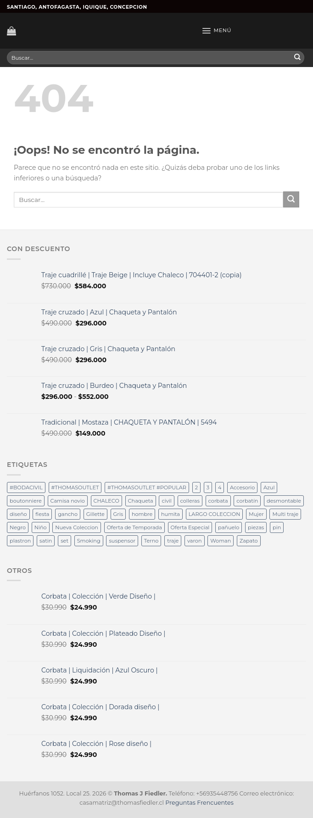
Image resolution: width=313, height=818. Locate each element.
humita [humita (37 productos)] (170, 514)
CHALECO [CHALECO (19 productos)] (106, 501)
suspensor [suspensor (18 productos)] (122, 541)
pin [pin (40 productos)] (277, 527)
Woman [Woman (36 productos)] (220, 541)
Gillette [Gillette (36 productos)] (95, 514)
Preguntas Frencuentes (199, 802)
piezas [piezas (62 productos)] (256, 527)
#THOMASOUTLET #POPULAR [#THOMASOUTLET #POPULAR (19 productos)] (146, 487)
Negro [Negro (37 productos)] (18, 527)
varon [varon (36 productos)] (194, 541)
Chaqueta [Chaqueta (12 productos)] (140, 501)
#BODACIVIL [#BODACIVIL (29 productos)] (26, 487)
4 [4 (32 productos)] (219, 487)
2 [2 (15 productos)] (196, 487)
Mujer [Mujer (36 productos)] (256, 514)
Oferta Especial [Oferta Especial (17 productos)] (190, 527)
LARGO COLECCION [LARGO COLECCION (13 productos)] (214, 514)
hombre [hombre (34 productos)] (142, 514)
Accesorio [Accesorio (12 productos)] (242, 487)
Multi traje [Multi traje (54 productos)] (285, 514)
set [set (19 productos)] (64, 541)
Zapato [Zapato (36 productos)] (249, 541)
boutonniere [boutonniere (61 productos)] (26, 501)
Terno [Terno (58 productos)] (151, 541)
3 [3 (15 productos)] (208, 487)
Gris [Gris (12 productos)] (118, 514)
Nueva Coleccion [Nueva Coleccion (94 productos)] (76, 527)
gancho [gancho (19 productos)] (68, 514)
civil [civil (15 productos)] (166, 501)
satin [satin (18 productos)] (45, 541)
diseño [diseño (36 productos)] (18, 514)
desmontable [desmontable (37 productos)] (284, 501)
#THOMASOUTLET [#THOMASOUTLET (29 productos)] (75, 487)
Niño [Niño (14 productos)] (40, 527)
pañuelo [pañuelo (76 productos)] (228, 527)
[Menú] (216, 30)
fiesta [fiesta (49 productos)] (42, 514)
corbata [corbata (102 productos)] (218, 501)
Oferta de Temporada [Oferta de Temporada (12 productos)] (134, 527)
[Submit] (297, 58)
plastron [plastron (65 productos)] (20, 541)
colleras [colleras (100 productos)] (190, 501)
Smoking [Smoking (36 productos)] (89, 541)
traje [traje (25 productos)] (173, 541)
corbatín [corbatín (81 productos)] (247, 501)
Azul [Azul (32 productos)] (268, 487)
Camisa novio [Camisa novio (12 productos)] (67, 501)
